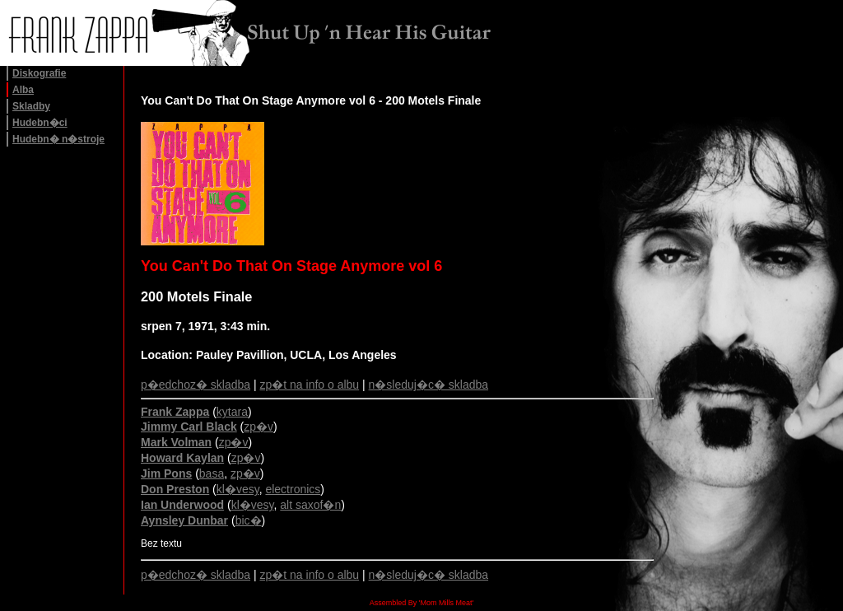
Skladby (31, 106)
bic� (248, 520)
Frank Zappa (175, 411)
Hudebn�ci (40, 122)
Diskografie (39, 73)
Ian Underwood (182, 504)
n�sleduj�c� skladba (429, 384)
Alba (23, 90)
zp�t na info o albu (310, 384)
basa (211, 473)
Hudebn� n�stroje (58, 139)
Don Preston (175, 489)
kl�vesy (238, 489)
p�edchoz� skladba (195, 384)
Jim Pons (166, 473)
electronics (292, 489)
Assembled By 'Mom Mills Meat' (421, 603)
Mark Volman (176, 442)
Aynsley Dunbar (184, 520)
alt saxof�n (310, 504)
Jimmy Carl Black (189, 426)
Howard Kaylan (182, 457)
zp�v (258, 426)
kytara (232, 411)
